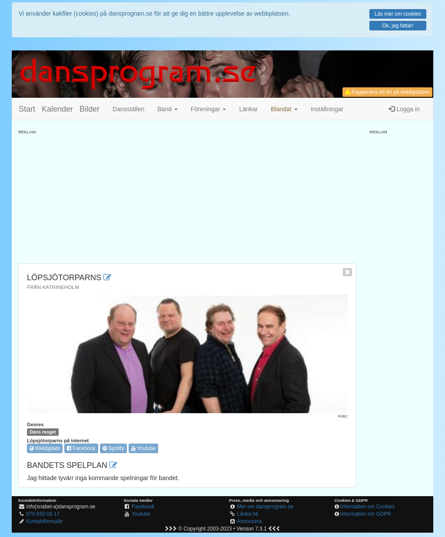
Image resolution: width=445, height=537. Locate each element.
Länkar (248, 109)
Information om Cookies (367, 507)
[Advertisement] (187, 196)
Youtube (143, 448)
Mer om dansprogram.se (265, 507)
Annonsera (249, 521)
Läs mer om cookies (398, 14)
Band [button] (167, 109)
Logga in (404, 109)
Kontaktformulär (45, 521)
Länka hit (247, 514)
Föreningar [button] (208, 109)
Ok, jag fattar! (397, 26)
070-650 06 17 (43, 514)
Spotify (113, 448)
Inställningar (327, 109)
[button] (284, 109)
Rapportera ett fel (387, 92)
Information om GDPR (365, 514)
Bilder (90, 109)
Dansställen (128, 109)
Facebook (81, 448)
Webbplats (45, 448)
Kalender (57, 109)
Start (27, 109)
